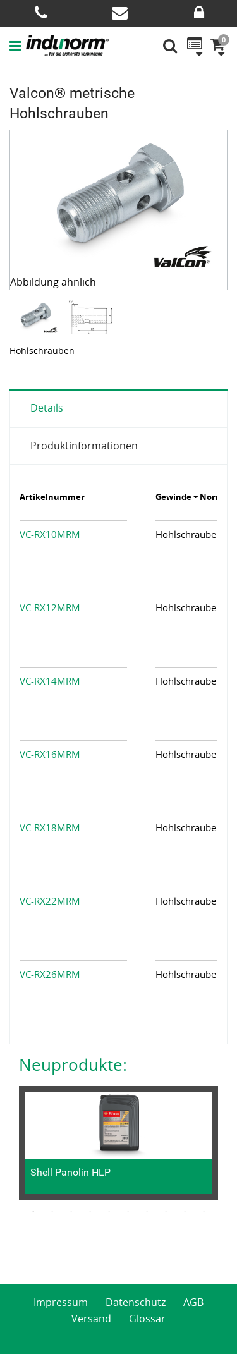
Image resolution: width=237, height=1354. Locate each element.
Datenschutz (136, 1302)
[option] (36, 317)
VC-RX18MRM (50, 827)
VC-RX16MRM (50, 754)
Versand (91, 1319)
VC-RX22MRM (50, 900)
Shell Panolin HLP (70, 1172)
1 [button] (33, 1211)
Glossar (147, 1319)
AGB (193, 1302)
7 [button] (147, 1211)
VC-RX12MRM (50, 607)
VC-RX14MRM (50, 680)
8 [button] (166, 1211)
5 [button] (109, 1211)
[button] (17, 45)
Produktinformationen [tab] (84, 446)
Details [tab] (46, 408)
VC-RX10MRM (50, 534)
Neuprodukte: (73, 1064)
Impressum (60, 1302)
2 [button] (52, 1211)
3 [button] (71, 1211)
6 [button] (128, 1211)
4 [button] (90, 1211)
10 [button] (204, 1211)
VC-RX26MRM (50, 974)
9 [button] (185, 1211)
